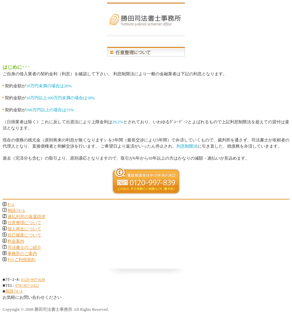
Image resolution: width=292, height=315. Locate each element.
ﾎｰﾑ (10, 204)
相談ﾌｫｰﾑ (16, 210)
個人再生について (24, 228)
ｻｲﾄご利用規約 (21, 259)
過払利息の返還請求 (26, 216)
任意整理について (24, 222)
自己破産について (24, 235)
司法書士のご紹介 (24, 247)
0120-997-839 (33, 279)
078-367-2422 (27, 285)
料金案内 (15, 241)
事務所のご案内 (22, 253)
